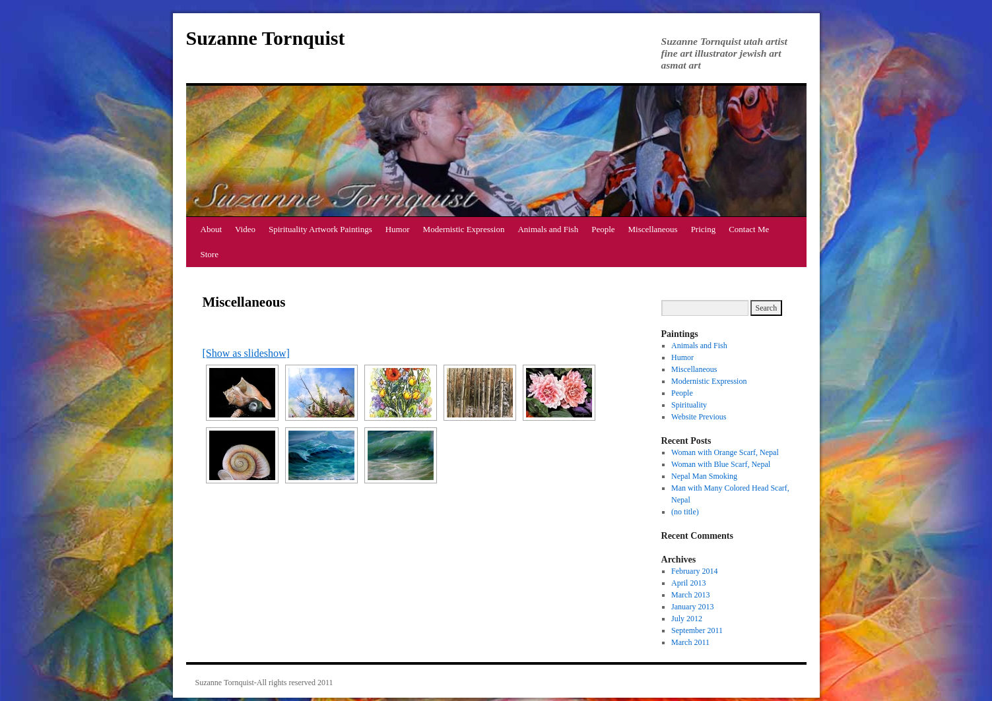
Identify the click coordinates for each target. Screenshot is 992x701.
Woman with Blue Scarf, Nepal (720, 464)
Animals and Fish (547, 229)
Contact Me (749, 229)
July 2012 (686, 618)
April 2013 (688, 583)
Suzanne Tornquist (265, 38)
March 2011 (690, 642)
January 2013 (692, 606)
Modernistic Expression (464, 229)
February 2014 (694, 571)
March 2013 (690, 594)
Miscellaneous (653, 229)
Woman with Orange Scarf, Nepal (725, 452)
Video (245, 229)
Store (209, 254)
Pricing (703, 229)
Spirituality (689, 405)
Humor (397, 229)
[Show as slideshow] (246, 353)
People (602, 229)
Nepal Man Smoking (704, 476)
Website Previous (698, 416)
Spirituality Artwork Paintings (320, 229)
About (211, 229)
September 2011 (697, 630)
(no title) (685, 511)
